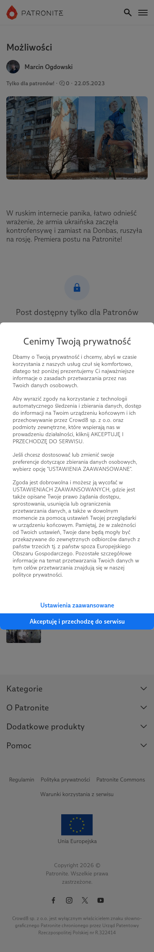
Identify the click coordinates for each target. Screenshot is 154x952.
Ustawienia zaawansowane (77, 605)
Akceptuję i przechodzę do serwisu (77, 621)
